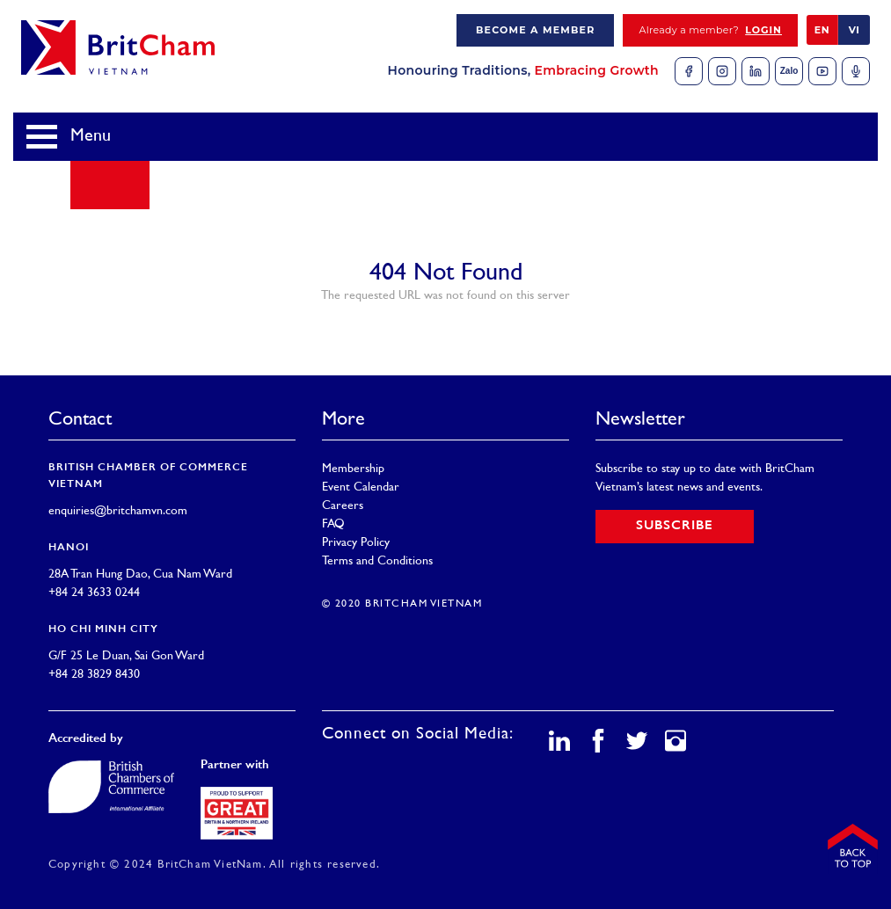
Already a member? (710, 30)
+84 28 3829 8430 (94, 674)
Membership (353, 469)
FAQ (333, 524)
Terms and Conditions (377, 561)
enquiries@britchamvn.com (117, 511)
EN (821, 30)
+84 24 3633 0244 (94, 593)
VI (854, 30)
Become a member (535, 30)
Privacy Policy (356, 543)
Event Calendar (360, 487)
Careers (342, 506)
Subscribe (674, 526)
